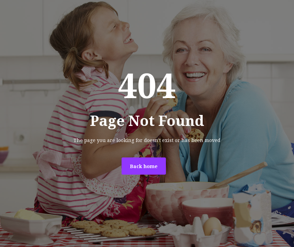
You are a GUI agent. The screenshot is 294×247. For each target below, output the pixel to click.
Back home (144, 166)
